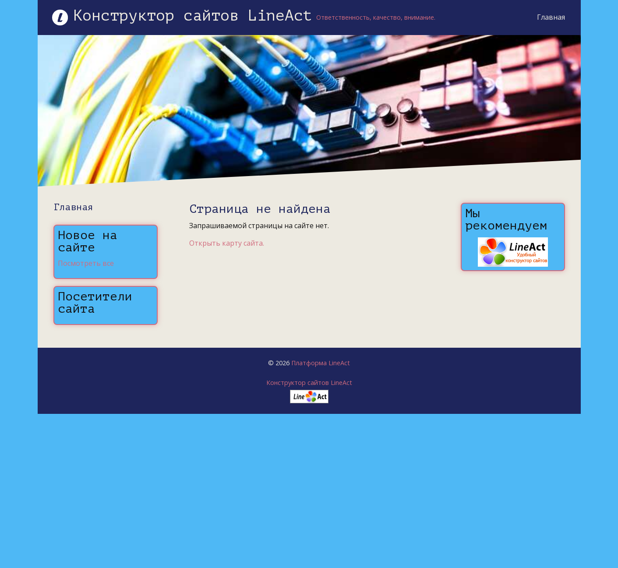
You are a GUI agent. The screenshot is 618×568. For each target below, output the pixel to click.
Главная (544, 17)
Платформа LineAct (320, 363)
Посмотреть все (86, 263)
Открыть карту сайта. (226, 243)
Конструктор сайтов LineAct (309, 382)
